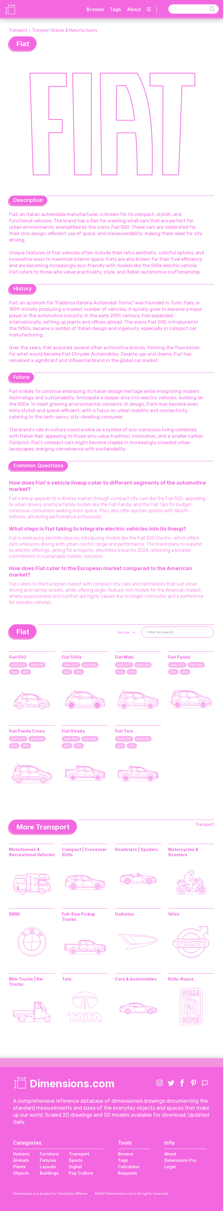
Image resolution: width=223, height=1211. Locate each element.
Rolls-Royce (181, 978)
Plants (19, 1166)
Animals (21, 1160)
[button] (126, 632)
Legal (170, 1166)
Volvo (173, 914)
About (134, 9)
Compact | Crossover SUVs (84, 852)
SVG (14, 672)
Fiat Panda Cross (27, 730)
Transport (18, 30)
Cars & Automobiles (136, 978)
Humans (21, 1153)
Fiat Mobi (124, 657)
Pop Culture (81, 1173)
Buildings (49, 1173)
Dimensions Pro (180, 1160)
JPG (26, 672)
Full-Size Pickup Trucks (78, 917)
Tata (66, 978)
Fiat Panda (179, 657)
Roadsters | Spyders (136, 849)
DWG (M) (37, 665)
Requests (127, 1173)
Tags (115, 9)
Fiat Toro (124, 730)
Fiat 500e (72, 657)
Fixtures (48, 1160)
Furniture (49, 1153)
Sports (75, 1160)
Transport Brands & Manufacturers (64, 30)
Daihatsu (124, 914)
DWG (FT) (18, 665)
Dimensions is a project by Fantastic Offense (50, 1194)
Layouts (48, 1166)
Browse (95, 9)
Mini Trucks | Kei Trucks (26, 981)
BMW (14, 914)
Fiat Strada (73, 730)
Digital (75, 1166)
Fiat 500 (17, 657)
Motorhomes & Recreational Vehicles (32, 852)
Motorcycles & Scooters (183, 852)
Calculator (129, 1166)
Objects (21, 1173)
